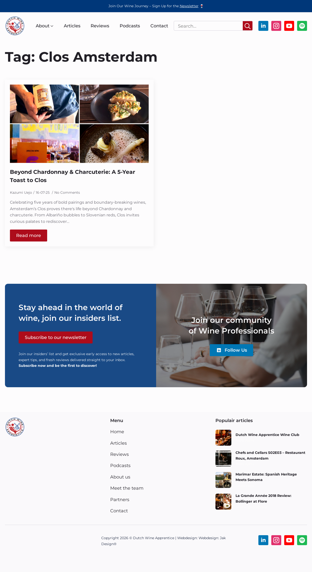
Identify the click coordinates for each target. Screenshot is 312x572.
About (42, 26)
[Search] (247, 26)
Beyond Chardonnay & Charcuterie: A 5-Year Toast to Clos (72, 176)
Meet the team (126, 488)
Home (117, 431)
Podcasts (130, 26)
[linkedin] (263, 26)
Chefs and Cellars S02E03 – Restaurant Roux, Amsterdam (270, 455)
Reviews (100, 26)
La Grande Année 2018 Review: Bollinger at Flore (263, 498)
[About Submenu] (51, 26)
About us (120, 476)
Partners (119, 499)
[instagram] (276, 26)
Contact (159, 26)
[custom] (302, 26)
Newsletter (189, 6)
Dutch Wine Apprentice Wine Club (267, 434)
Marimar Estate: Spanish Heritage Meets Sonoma (266, 477)
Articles (72, 26)
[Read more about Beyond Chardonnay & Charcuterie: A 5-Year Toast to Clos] (28, 235)
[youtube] (289, 26)
